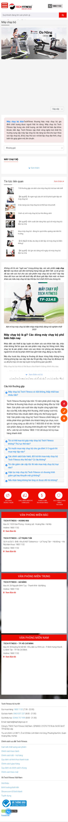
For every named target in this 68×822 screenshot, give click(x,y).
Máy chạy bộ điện (15, 121)
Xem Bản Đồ (9, 531)
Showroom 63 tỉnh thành (11, 791)
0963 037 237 (19, 714)
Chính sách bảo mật (9, 772)
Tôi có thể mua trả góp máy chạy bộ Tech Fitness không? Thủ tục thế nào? (31, 442)
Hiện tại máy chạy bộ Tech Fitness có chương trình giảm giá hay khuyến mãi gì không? (31, 474)
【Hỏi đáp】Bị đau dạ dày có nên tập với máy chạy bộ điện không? (40, 242)
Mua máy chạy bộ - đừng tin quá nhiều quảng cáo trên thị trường (39, 232)
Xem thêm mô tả (34, 374)
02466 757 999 (19, 718)
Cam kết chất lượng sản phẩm (13, 747)
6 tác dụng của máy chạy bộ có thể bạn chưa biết (36, 205)
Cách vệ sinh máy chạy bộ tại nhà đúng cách (35, 213)
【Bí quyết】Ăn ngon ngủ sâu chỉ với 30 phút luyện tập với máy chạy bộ (40, 198)
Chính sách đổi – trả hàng (12, 755)
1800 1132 (56, 6)
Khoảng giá (10, 148)
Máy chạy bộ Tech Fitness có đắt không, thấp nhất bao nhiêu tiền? (33, 393)
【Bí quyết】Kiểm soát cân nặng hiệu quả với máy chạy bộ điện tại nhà (40, 223)
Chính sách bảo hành (10, 751)
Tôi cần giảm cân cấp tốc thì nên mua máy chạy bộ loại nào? (33, 466)
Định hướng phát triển (10, 787)
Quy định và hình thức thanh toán (15, 759)
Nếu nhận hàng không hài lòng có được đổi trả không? (33, 480)
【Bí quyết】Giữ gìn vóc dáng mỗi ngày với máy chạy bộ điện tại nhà (39, 252)
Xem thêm (34, 168)
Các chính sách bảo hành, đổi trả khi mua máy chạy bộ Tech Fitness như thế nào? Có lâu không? (33, 458)
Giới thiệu (5, 783)
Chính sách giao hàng (10, 764)
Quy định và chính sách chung (14, 768)
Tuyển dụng (6, 796)
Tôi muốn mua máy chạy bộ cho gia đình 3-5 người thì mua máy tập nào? (32, 450)
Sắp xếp (56, 109)
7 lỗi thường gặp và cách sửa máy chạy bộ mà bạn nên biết (40, 188)
